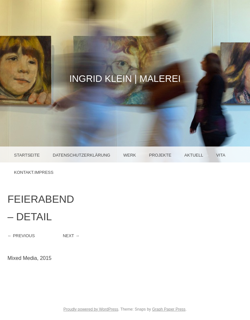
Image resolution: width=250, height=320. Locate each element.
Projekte (160, 155)
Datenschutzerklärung (81, 155)
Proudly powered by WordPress (90, 309)
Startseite (27, 155)
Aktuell (193, 155)
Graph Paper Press (169, 309)
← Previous (21, 235)
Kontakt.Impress (33, 172)
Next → (71, 235)
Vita (220, 155)
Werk (129, 155)
